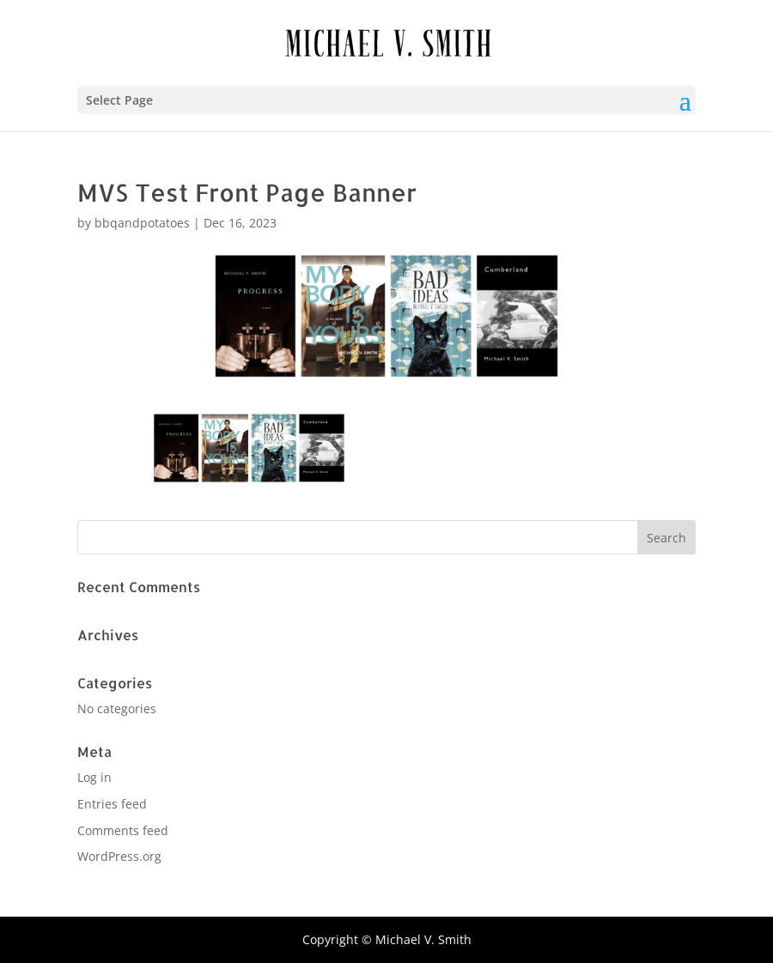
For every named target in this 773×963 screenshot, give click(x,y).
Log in (94, 777)
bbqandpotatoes (142, 223)
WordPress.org (119, 856)
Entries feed (112, 804)
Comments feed (122, 830)
